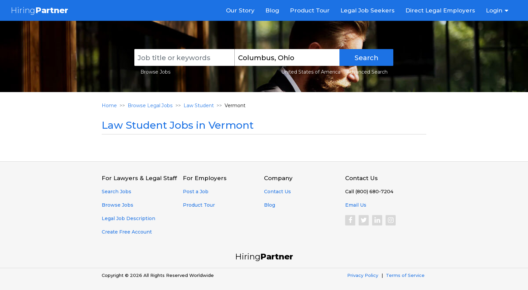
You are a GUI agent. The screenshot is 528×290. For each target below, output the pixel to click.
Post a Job (195, 192)
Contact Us (277, 192)
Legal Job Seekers (367, 10)
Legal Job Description (128, 218)
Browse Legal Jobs (150, 105)
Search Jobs (116, 192)
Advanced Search (367, 72)
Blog (272, 10)
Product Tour (310, 10)
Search (366, 58)
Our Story (240, 10)
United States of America (310, 72)
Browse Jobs (155, 72)
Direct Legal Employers (440, 10)
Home (109, 105)
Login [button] (494, 10)
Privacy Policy (362, 275)
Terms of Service (405, 275)
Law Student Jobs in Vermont (178, 125)
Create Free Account (127, 232)
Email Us (355, 205)
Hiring (39, 10)
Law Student (198, 105)
